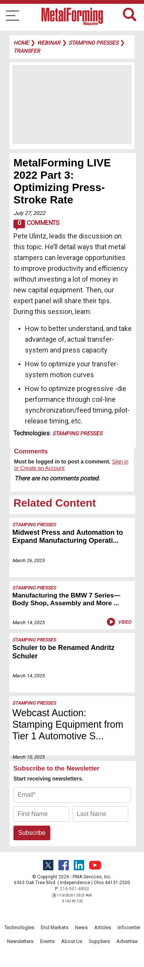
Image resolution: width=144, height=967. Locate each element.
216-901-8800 (74, 888)
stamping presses (93, 43)
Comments (36, 225)
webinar (48, 43)
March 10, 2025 (28, 757)
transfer (26, 51)
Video (118, 622)
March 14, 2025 (28, 622)
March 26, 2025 (28, 560)
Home (21, 43)
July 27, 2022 (29, 213)
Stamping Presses (77, 433)
